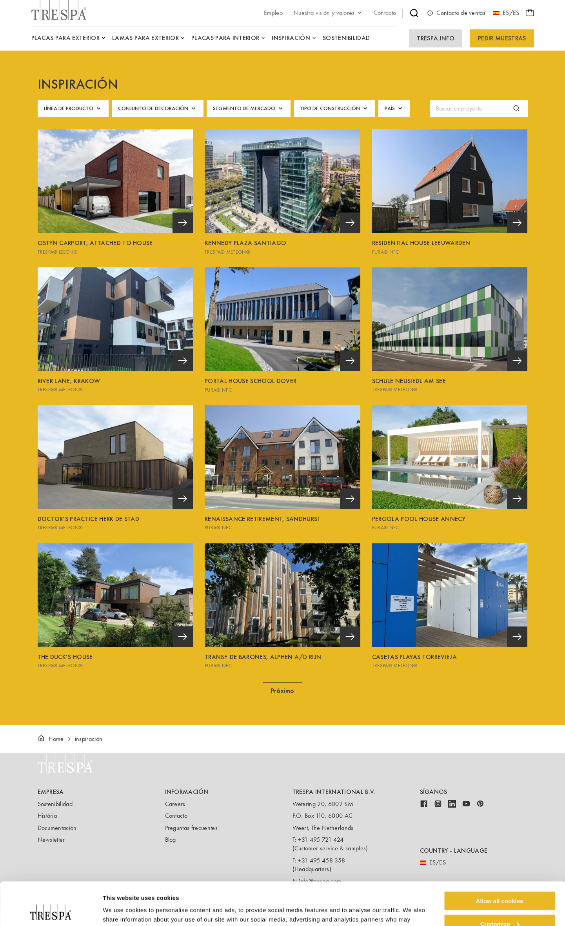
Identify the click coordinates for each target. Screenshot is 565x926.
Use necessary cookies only (499, 906)
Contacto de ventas (456, 13)
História (47, 815)
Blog (170, 839)
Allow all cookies (499, 860)
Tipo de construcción (334, 108)
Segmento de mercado (248, 108)
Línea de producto (73, 108)
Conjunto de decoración (157, 108)
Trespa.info (435, 38)
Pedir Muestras (502, 38)
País (394, 108)
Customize (500, 883)
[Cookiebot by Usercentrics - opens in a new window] (50, 911)
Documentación (57, 828)
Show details (121, 910)
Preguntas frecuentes (191, 828)
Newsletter (51, 839)
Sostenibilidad (55, 804)
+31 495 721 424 (320, 839)
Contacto (176, 815)
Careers (175, 804)
